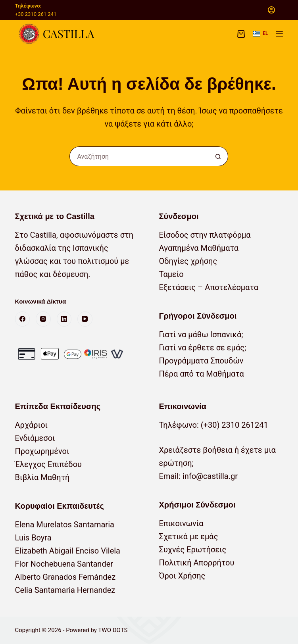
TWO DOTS (112, 630)
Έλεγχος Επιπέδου (48, 464)
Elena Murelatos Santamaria (64, 524)
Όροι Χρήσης (182, 576)
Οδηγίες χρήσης (188, 261)
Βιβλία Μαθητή (42, 477)
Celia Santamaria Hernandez (65, 590)
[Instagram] (43, 319)
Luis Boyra (33, 537)
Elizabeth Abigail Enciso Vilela (67, 551)
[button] (260, 34)
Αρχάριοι (31, 425)
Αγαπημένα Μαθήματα (198, 248)
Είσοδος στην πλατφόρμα (204, 235)
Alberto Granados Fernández (65, 577)
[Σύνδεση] (271, 9)
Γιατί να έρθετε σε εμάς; (202, 347)
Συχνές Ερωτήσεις (192, 549)
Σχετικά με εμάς (188, 536)
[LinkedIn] (64, 319)
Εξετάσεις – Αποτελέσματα (208, 287)
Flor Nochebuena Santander (64, 564)
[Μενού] (279, 33)
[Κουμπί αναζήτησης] (218, 156)
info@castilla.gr (210, 476)
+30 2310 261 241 (36, 14)
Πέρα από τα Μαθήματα (201, 374)
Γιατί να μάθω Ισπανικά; (201, 334)
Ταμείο (171, 274)
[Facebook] (22, 319)
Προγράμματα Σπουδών (201, 360)
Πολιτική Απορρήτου (196, 562)
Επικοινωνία (181, 523)
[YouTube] (84, 319)
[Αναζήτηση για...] (138, 156)
